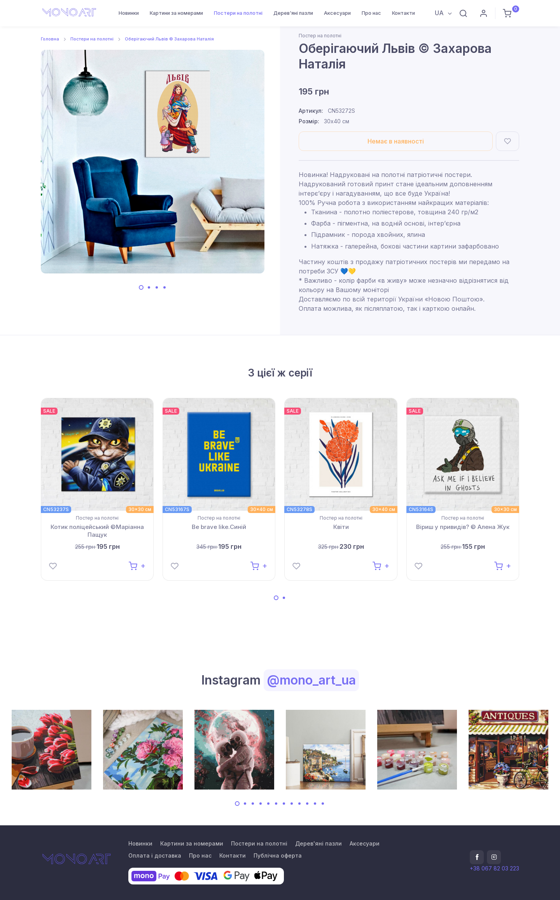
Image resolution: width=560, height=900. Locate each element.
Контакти (403, 13)
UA (440, 13)
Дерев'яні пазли (293, 13)
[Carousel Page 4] (164, 287)
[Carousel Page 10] (307, 803)
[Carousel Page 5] (268, 803)
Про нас (371, 13)
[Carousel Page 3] (156, 287)
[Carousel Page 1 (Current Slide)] (141, 287)
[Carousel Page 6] (276, 803)
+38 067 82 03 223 (494, 868)
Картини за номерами (176, 13)
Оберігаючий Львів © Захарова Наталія (169, 39)
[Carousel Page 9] (299, 803)
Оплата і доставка (154, 855)
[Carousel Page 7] (284, 803)
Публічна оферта (278, 855)
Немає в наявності (396, 141)
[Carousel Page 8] (291, 803)
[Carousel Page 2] (149, 287)
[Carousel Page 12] (322, 803)
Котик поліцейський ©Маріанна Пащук (97, 530)
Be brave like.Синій (219, 527)
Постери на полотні (238, 13)
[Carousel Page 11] (315, 803)
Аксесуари (337, 13)
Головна (50, 39)
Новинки (129, 13)
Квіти (341, 527)
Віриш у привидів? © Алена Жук (462, 527)
